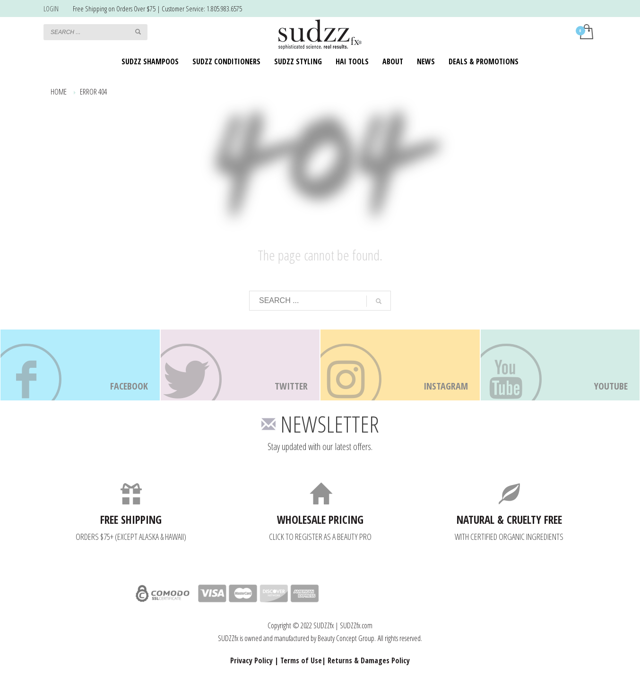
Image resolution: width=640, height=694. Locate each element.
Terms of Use (301, 660)
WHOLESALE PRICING (320, 519)
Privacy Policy (251, 660)
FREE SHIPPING (131, 519)
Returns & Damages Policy (369, 660)
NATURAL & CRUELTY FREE (509, 519)
